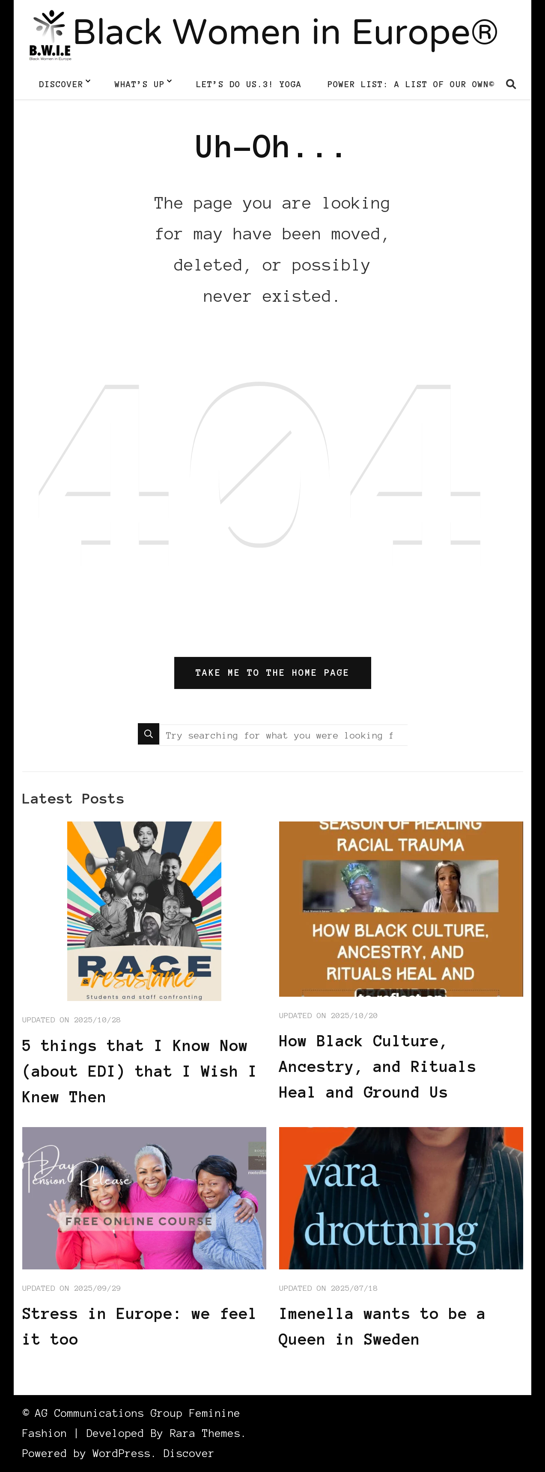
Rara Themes (205, 1433)
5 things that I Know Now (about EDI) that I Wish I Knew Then (140, 1071)
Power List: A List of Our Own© (411, 84)
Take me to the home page (273, 672)
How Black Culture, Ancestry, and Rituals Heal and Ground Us (378, 1066)
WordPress (122, 1453)
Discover (61, 84)
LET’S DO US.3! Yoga (249, 84)
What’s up (140, 84)
